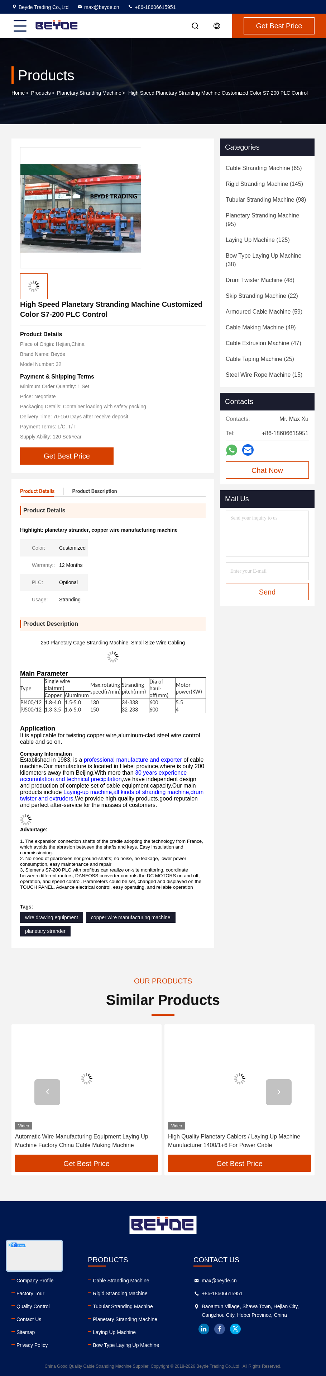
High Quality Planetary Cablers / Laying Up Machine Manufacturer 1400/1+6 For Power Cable (234, 1140)
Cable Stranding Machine (121, 1280)
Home (18, 93)
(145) (264, 184)
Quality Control (33, 1306)
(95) (262, 219)
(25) (260, 359)
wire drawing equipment (51, 917)
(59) (264, 312)
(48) (260, 280)
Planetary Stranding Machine (89, 93)
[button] (47, 1092)
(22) (262, 296)
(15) (264, 375)
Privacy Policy (32, 1345)
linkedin (203, 1329)
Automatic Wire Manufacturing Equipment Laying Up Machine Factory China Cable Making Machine (81, 1140)
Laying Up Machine (114, 1332)
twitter (235, 1329)
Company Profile (35, 1280)
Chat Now (267, 470)
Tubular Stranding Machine (123, 1306)
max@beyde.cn (98, 7)
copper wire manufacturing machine (131, 917)
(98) (266, 200)
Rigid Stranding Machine (120, 1293)
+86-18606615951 (152, 7)
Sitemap (25, 1332)
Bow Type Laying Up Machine (126, 1345)
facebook (219, 1329)
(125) (258, 240)
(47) (263, 343)
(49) (261, 327)
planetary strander (45, 931)
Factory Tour (30, 1293)
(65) (264, 168)
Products (41, 93)
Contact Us (28, 1319)
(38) (263, 260)
